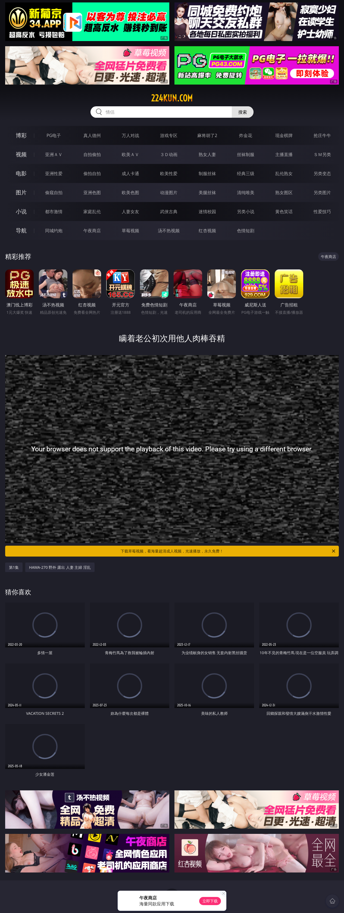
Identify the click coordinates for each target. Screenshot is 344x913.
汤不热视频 (169, 231)
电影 (21, 173)
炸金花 (245, 135)
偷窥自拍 (53, 192)
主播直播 (284, 154)
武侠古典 (168, 212)
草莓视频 (130, 231)
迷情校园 (207, 212)
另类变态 (322, 173)
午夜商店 (92, 231)
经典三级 (245, 173)
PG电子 (53, 135)
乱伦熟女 (284, 173)
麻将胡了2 (207, 135)
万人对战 (130, 135)
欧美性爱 (168, 173)
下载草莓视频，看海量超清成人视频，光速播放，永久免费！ (228, 551)
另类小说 (245, 212)
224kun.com (172, 98)
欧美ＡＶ (130, 154)
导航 (21, 230)
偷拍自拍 (92, 173)
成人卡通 (130, 173)
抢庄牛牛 (322, 135)
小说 (21, 211)
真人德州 (92, 135)
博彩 (21, 135)
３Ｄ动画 (168, 154)
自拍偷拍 (92, 154)
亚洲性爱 (53, 173)
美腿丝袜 (207, 192)
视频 (21, 154)
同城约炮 (53, 231)
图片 (21, 192)
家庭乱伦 (92, 212)
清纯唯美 (245, 192)
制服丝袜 (207, 173)
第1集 (14, 567)
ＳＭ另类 (322, 154)
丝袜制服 (245, 154)
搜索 (242, 112)
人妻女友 (130, 212)
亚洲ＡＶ (53, 154)
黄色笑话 (284, 212)
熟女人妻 (207, 154)
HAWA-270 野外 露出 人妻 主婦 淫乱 (60, 567)
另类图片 (322, 192)
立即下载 (210, 900)
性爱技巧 (322, 212)
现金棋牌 (284, 135)
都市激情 (53, 212)
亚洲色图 (92, 192)
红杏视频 (207, 231)
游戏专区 (168, 135)
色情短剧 (245, 231)
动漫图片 (168, 192)
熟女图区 (284, 192)
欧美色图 (130, 192)
